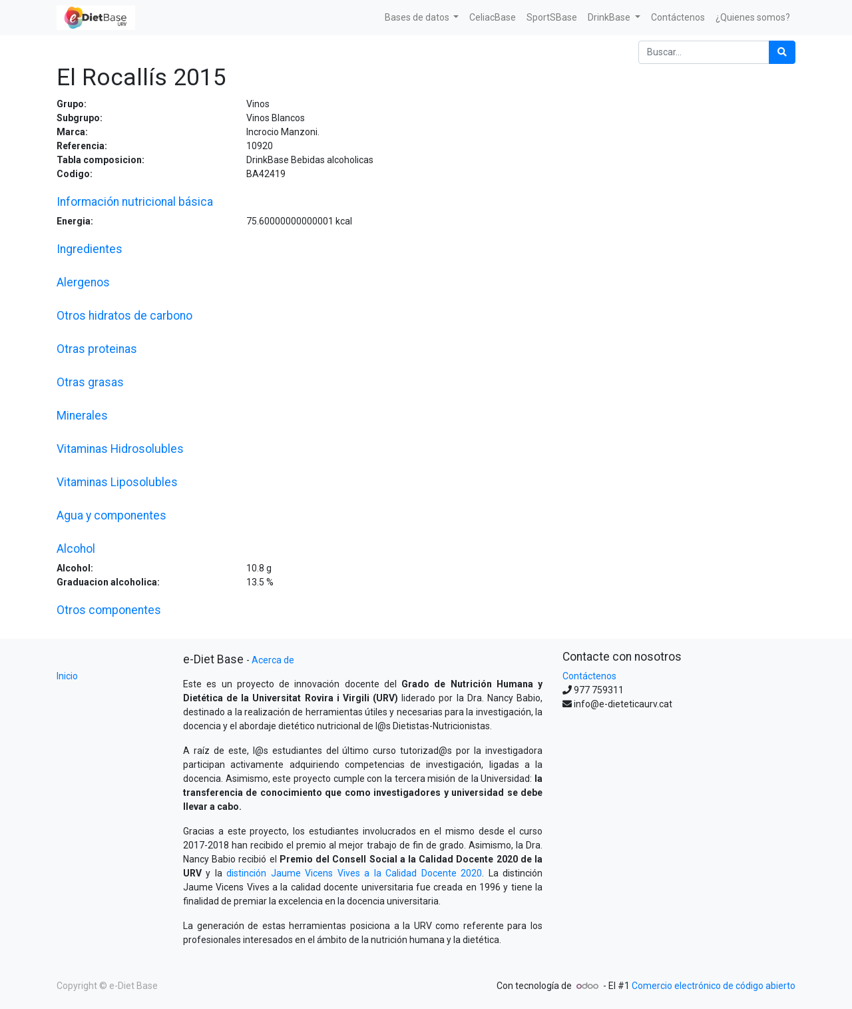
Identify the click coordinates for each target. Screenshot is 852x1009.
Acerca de (273, 660)
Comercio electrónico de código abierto (713, 985)
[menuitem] (492, 17)
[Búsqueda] (782, 52)
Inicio (67, 676)
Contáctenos (589, 676)
